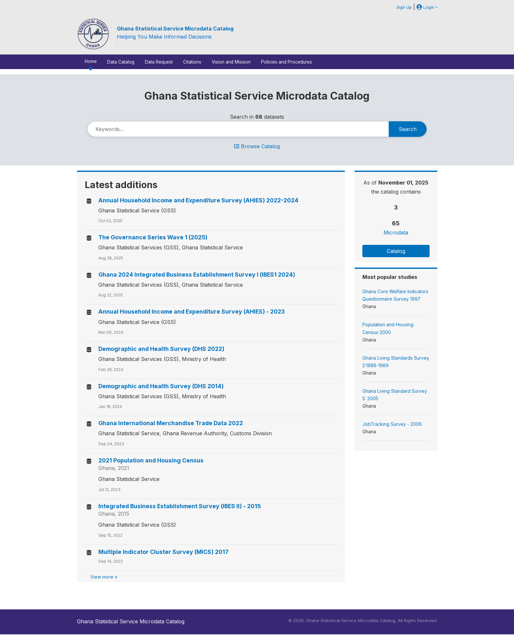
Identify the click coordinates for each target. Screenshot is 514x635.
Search (408, 129)
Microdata (395, 232)
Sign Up (404, 7)
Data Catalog (120, 62)
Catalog (396, 251)
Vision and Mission (231, 62)
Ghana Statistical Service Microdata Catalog (175, 28)
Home (91, 61)
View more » (103, 577)
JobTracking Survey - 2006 (392, 424)
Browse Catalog (257, 146)
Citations (192, 62)
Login (425, 7)
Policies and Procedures (286, 62)
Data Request (159, 62)
